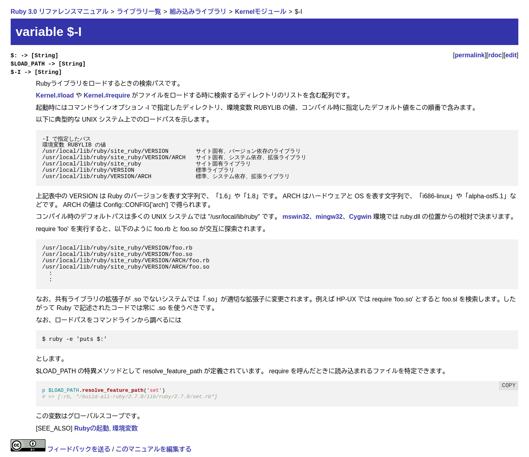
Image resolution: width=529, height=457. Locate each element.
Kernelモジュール (260, 11)
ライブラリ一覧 (139, 11)
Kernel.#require (107, 95)
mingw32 (329, 216)
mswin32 (296, 216)
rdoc (495, 55)
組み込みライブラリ (198, 11)
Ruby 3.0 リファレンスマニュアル (59, 11)
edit (510, 55)
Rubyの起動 (91, 428)
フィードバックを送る (78, 449)
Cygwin (360, 216)
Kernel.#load (55, 95)
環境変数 (125, 428)
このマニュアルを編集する (154, 449)
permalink (470, 55)
